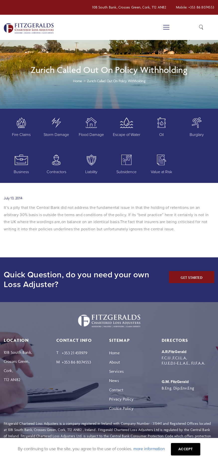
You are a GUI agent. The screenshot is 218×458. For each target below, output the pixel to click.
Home (114, 352)
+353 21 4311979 (74, 352)
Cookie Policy (121, 408)
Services (116, 371)
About (114, 362)
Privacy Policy (121, 399)
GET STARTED (192, 277)
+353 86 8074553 (201, 7)
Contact (116, 389)
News (114, 380)
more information (149, 449)
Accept (186, 449)
